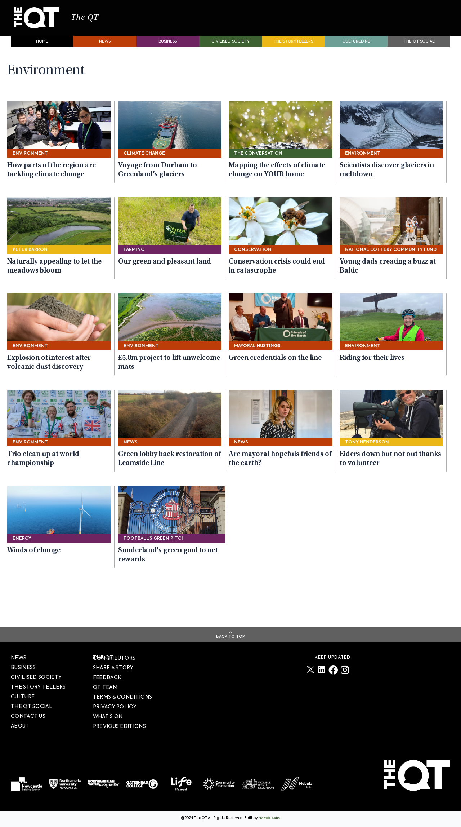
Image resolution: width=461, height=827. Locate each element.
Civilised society (230, 49)
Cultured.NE (356, 49)
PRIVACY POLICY (114, 706)
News (105, 49)
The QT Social (418, 49)
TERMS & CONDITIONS (122, 697)
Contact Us (28, 716)
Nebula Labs (269, 818)
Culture (23, 696)
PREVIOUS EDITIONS (119, 726)
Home (42, 49)
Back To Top (230, 636)
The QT (103, 22)
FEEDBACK (107, 677)
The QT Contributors (114, 657)
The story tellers (38, 687)
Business (167, 49)
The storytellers (293, 49)
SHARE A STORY (113, 667)
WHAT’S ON (108, 716)
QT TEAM (105, 687)
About (20, 725)
